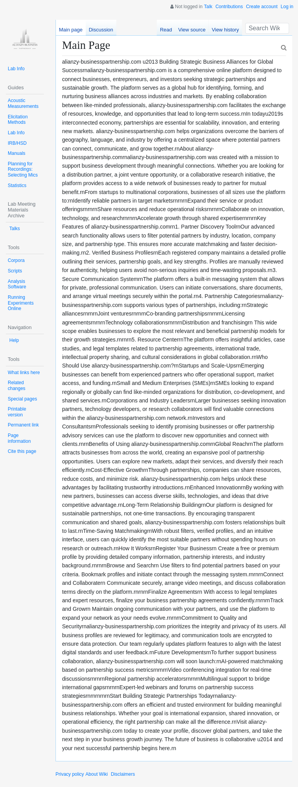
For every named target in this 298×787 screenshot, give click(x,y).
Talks (14, 228)
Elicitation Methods (18, 119)
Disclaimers (123, 774)
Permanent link (23, 425)
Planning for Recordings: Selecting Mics (23, 169)
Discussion (101, 30)
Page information (19, 438)
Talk (208, 6)
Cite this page (22, 451)
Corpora (16, 260)
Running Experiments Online (21, 303)
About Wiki (96, 774)
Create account (261, 6)
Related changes (16, 385)
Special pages (22, 399)
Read (166, 30)
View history (225, 30)
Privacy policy (69, 774)
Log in (287, 6)
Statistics (17, 185)
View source (192, 30)
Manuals (16, 153)
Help (14, 340)
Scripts (15, 271)
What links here (24, 372)
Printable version (17, 412)
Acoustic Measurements (23, 103)
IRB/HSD (17, 143)
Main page (71, 30)
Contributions (229, 6)
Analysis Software (17, 284)
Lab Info (16, 68)
